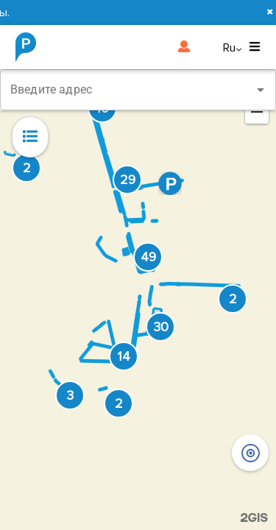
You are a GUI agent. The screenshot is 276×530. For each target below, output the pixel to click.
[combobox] (138, 89)
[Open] (260, 90)
